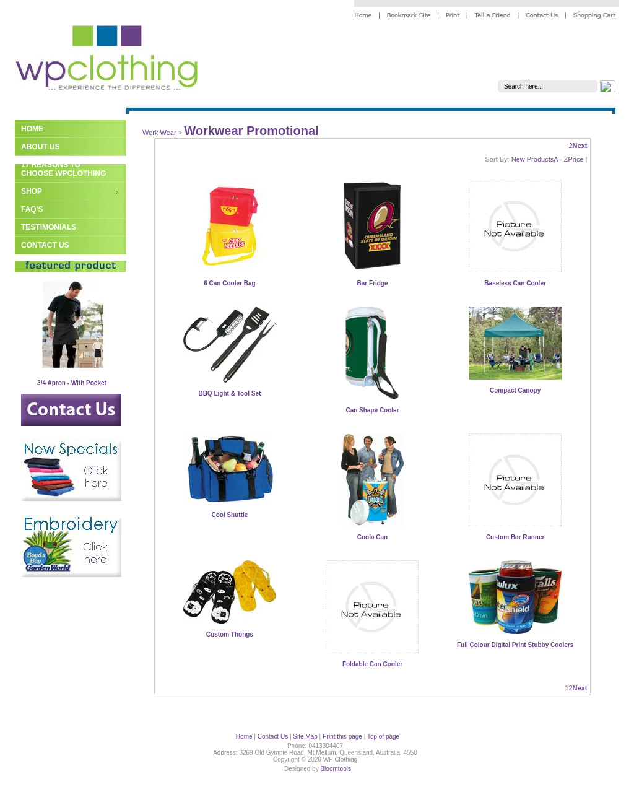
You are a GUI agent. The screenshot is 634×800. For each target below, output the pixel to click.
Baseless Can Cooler (515, 283)
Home (32, 128)
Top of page (383, 736)
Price (575, 159)
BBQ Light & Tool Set (229, 393)
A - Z (561, 159)
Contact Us (45, 245)
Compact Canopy (515, 390)
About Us (40, 146)
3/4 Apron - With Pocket (71, 383)
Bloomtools (335, 768)
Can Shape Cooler (372, 410)
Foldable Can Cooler (372, 664)
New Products (532, 159)
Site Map (305, 736)
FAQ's (32, 209)
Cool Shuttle (229, 514)
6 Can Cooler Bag (229, 283)
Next (580, 145)
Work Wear (159, 132)
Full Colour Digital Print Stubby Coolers (515, 644)
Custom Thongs (229, 634)
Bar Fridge (372, 283)
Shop (31, 191)
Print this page (342, 736)
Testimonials (48, 227)
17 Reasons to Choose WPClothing (63, 169)
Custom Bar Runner (515, 537)
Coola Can (372, 537)
